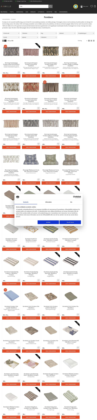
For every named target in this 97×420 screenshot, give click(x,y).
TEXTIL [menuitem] (12, 12)
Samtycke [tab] (25, 202)
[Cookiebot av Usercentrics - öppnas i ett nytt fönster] (74, 197)
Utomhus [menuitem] (41, 12)
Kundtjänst (52, 408)
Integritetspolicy (29, 411)
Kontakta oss (29, 412)
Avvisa (48, 222)
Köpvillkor (52, 409)
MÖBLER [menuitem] (32, 12)
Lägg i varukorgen (9, 73)
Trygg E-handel (29, 408)
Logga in (51, 415)
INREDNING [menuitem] (19, 12)
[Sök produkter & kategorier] (42, 6)
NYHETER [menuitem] (49, 12)
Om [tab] (71, 202)
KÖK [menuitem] (27, 12)
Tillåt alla (70, 222)
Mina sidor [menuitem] (85, 6)
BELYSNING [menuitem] (4, 12)
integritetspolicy (85, 390)
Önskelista (52, 417)
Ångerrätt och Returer (31, 409)
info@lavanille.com (10, 414)
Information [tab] (48, 202)
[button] (91, 6)
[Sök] (54, 6)
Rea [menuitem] (56, 12)
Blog (27, 414)
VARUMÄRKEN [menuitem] (63, 12)
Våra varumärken (30, 416)
